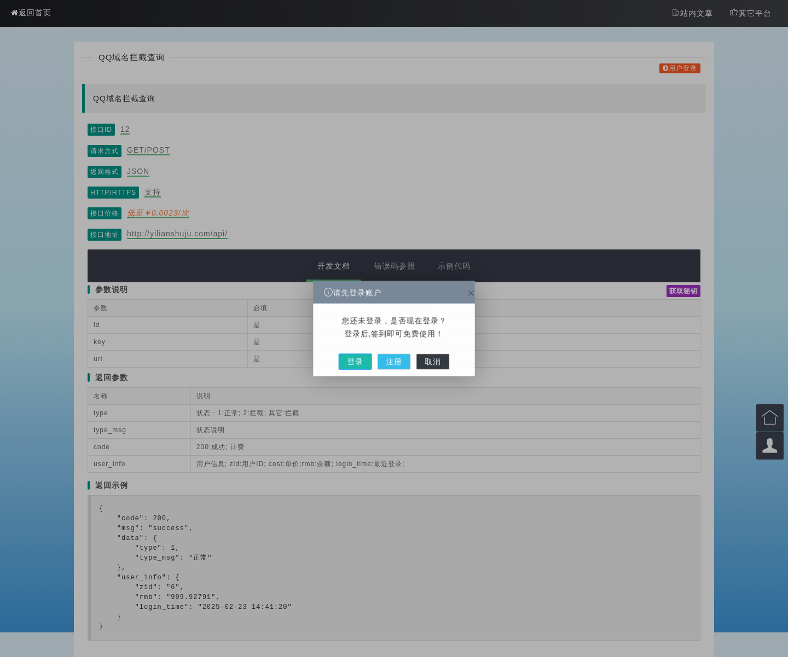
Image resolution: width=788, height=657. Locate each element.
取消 (418, 349)
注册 (394, 349)
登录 (370, 349)
